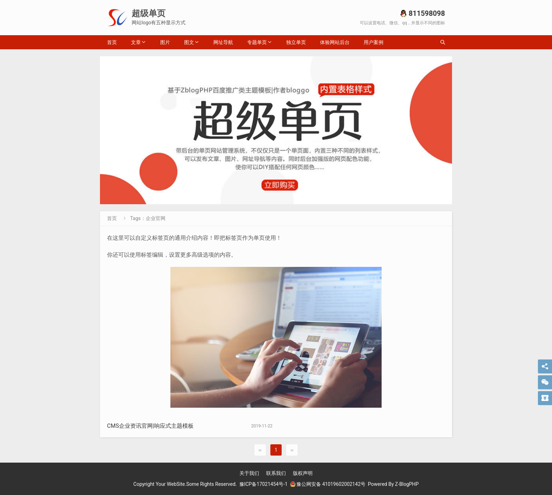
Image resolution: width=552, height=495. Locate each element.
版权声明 (303, 473)
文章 (136, 42)
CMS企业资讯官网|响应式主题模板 (150, 425)
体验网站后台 (335, 42)
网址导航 (223, 42)
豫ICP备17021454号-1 (263, 484)
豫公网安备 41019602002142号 (328, 484)
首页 (112, 42)
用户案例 (373, 42)
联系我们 (276, 473)
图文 (189, 42)
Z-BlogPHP (407, 484)
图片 (165, 42)
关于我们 (249, 473)
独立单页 (296, 42)
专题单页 (257, 42)
